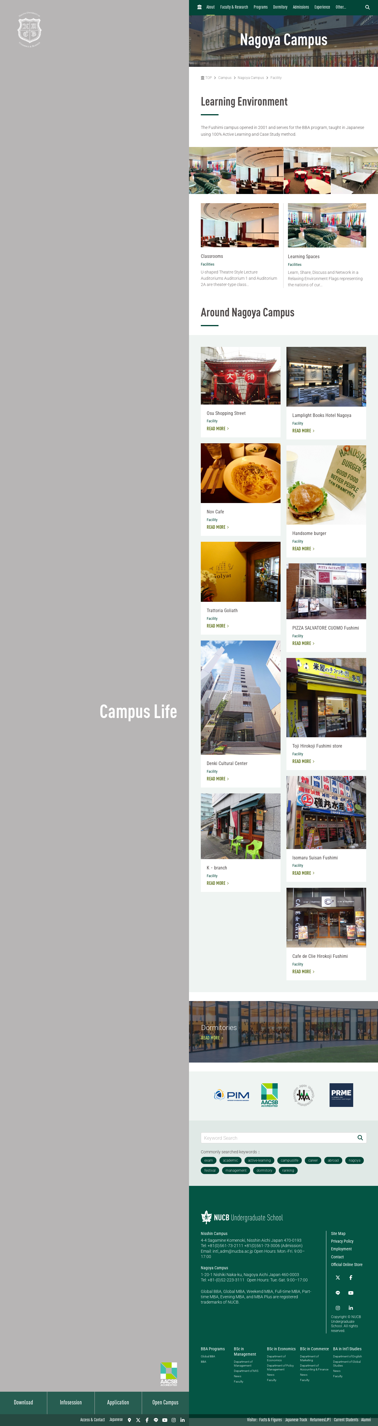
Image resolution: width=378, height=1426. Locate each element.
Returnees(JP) (320, 1420)
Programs (261, 7)
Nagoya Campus (251, 78)
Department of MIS (246, 1379)
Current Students (346, 1420)
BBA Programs (213, 1356)
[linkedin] (182, 1420)
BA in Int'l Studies (347, 1356)
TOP (206, 78)
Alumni (366, 1420)
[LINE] (155, 1420)
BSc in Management (245, 1359)
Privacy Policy (342, 1268)
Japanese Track (296, 1420)
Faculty (238, 1389)
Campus (225, 78)
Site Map (338, 1260)
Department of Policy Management (280, 1375)
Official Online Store (347, 1291)
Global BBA (208, 1364)
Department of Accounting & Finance (314, 1375)
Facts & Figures (270, 1420)
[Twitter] (138, 1420)
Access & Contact (92, 1420)
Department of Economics (276, 1366)
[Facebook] (147, 1420)
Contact (337, 1283)
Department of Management (243, 1371)
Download (23, 1403)
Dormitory (280, 7)
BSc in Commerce (314, 1356)
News (237, 1384)
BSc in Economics (281, 1356)
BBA (203, 1369)
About (210, 7)
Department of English (347, 1364)
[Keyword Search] (277, 1165)
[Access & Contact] (129, 1420)
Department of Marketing (309, 1366)
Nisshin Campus (214, 1260)
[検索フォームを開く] (367, 7)
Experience (322, 7)
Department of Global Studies (347, 1371)
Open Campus (165, 1403)
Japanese (116, 1420)
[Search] (360, 1165)
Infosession (71, 1403)
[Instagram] (173, 1420)
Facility (276, 78)
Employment (341, 1276)
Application (118, 1403)
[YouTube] (164, 1420)
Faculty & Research (234, 7)
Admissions (301, 7)
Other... (341, 7)
